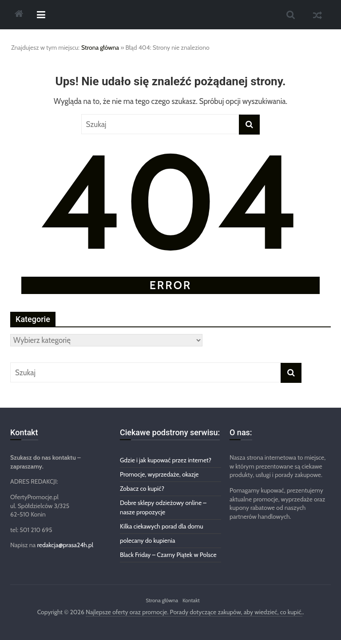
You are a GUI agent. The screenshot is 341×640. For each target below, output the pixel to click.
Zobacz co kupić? (142, 489)
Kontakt (191, 600)
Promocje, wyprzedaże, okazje (159, 474)
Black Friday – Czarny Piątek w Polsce (168, 555)
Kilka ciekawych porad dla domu (161, 526)
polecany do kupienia (147, 541)
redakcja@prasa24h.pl (65, 545)
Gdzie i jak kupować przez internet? (165, 460)
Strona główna (100, 48)
